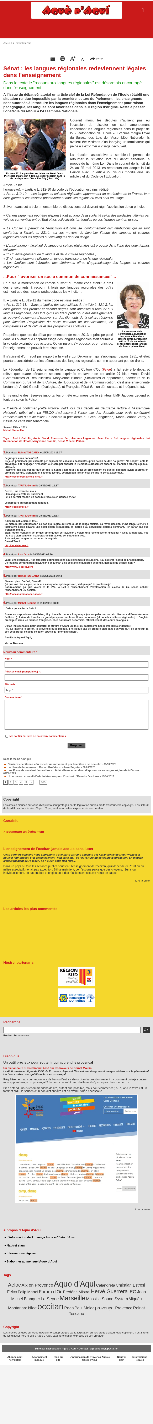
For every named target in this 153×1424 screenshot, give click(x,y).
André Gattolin (22, 438)
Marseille (31, 1293)
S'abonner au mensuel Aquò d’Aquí (30, 1257)
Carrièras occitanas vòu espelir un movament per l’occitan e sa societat (48, 763)
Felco (107, 369)
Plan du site (58, 1344)
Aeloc (11, 1279)
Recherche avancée (15, 1031)
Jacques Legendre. (83, 438)
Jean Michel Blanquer (123, 1286)
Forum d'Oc (27, 1286)
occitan (133, 1293)
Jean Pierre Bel (108, 438)
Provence (86, 1300)
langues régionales (131, 438)
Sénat (59, 441)
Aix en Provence (32, 1280)
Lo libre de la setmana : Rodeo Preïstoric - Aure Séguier (38, 766)
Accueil (7, 43)
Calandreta (93, 1280)
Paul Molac (51, 1300)
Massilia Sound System (62, 1294)
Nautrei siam (14, 1241)
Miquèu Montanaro (97, 1294)
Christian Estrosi (116, 1280)
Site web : (10, 684)
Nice (117, 1294)
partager (96, 58)
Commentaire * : (14, 697)
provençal (69, 1299)
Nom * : (9, 658)
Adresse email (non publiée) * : (23, 671)
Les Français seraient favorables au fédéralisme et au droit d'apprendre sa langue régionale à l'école (65, 769)
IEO (102, 1285)
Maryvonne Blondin (43, 441)
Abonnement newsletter (15, 1344)
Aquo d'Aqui (66, 1279)
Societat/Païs (23, 43)
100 (42, 778)
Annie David (41, 438)
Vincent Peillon (73, 441)
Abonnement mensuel (39, 1344)
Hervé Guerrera (81, 1285)
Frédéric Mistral (51, 1286)
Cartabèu (10, 817)
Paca (36, 1300)
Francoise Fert (60, 438)
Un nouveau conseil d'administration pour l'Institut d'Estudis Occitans (47, 772)
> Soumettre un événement (22, 827)
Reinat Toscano (107, 1300)
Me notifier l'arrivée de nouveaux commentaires (38, 736)
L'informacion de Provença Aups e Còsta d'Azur (39, 1233)
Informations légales (20, 1249)
